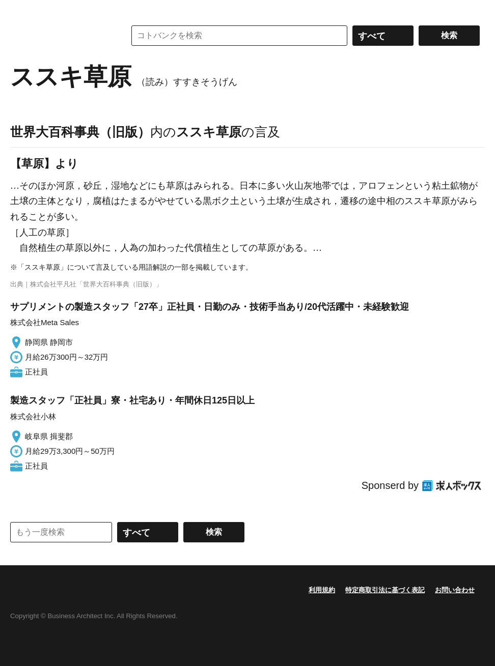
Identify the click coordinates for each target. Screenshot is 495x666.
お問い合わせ (455, 590)
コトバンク (60, 35)
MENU (20, 10)
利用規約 (322, 590)
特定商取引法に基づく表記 (385, 590)
